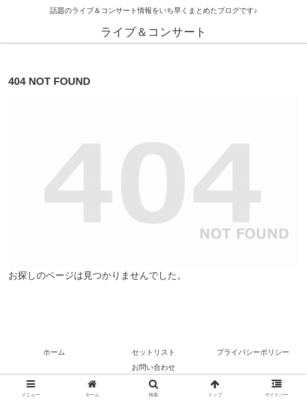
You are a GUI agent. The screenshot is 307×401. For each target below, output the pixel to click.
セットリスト (153, 352)
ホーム (54, 352)
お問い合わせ (153, 367)
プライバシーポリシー (252, 352)
